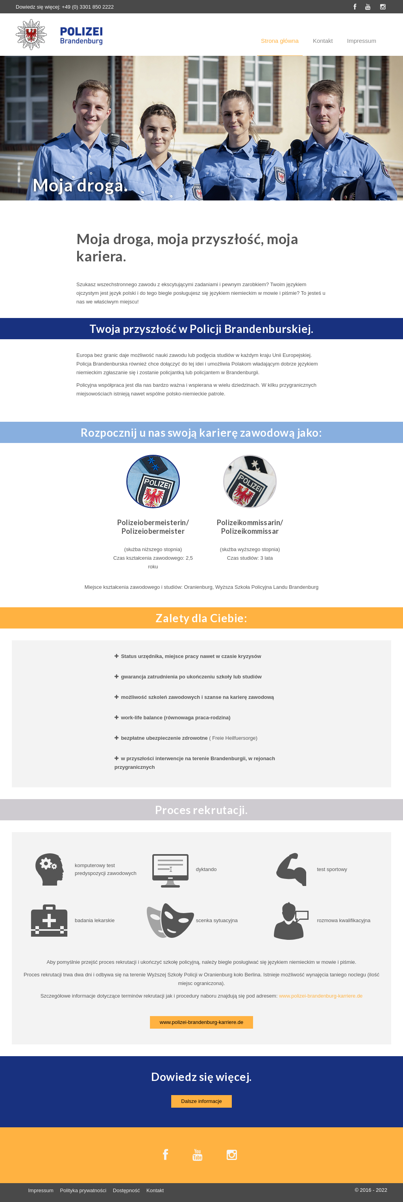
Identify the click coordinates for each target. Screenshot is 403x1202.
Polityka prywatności (83, 1190)
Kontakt (323, 40)
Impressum (361, 40)
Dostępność (126, 1190)
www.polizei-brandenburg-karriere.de (320, 996)
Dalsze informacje (201, 1101)
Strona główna (280, 40)
